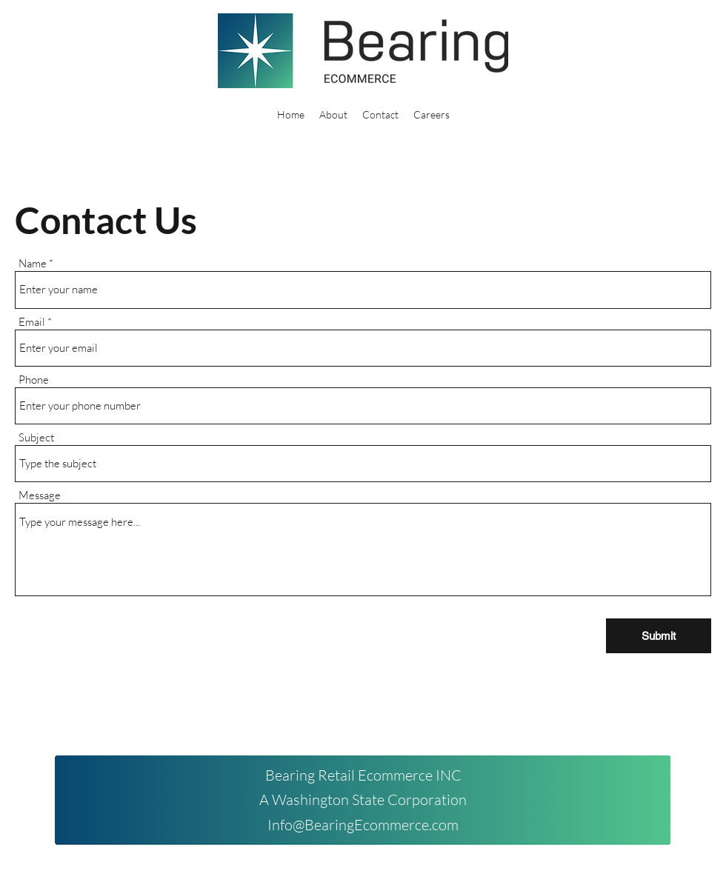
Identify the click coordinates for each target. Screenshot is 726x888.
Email (32, 321)
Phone (34, 379)
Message (40, 495)
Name (33, 263)
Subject (36, 437)
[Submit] (658, 635)
